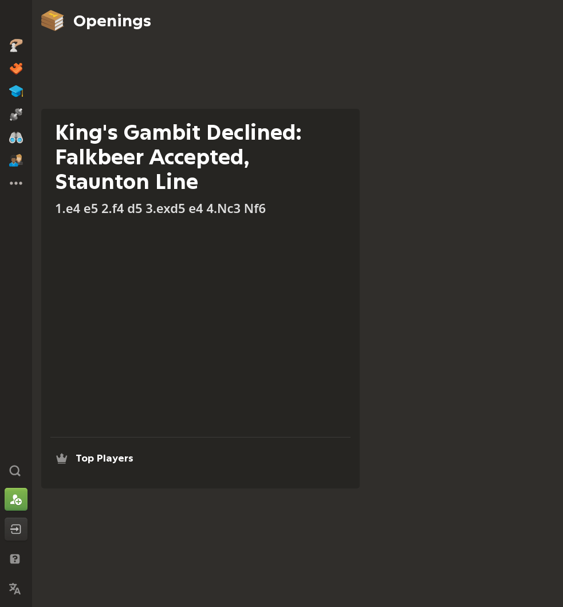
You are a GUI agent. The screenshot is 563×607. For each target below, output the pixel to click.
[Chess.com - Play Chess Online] (16, 19)
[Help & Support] (16, 558)
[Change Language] (16, 588)
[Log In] (16, 529)
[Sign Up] (16, 499)
